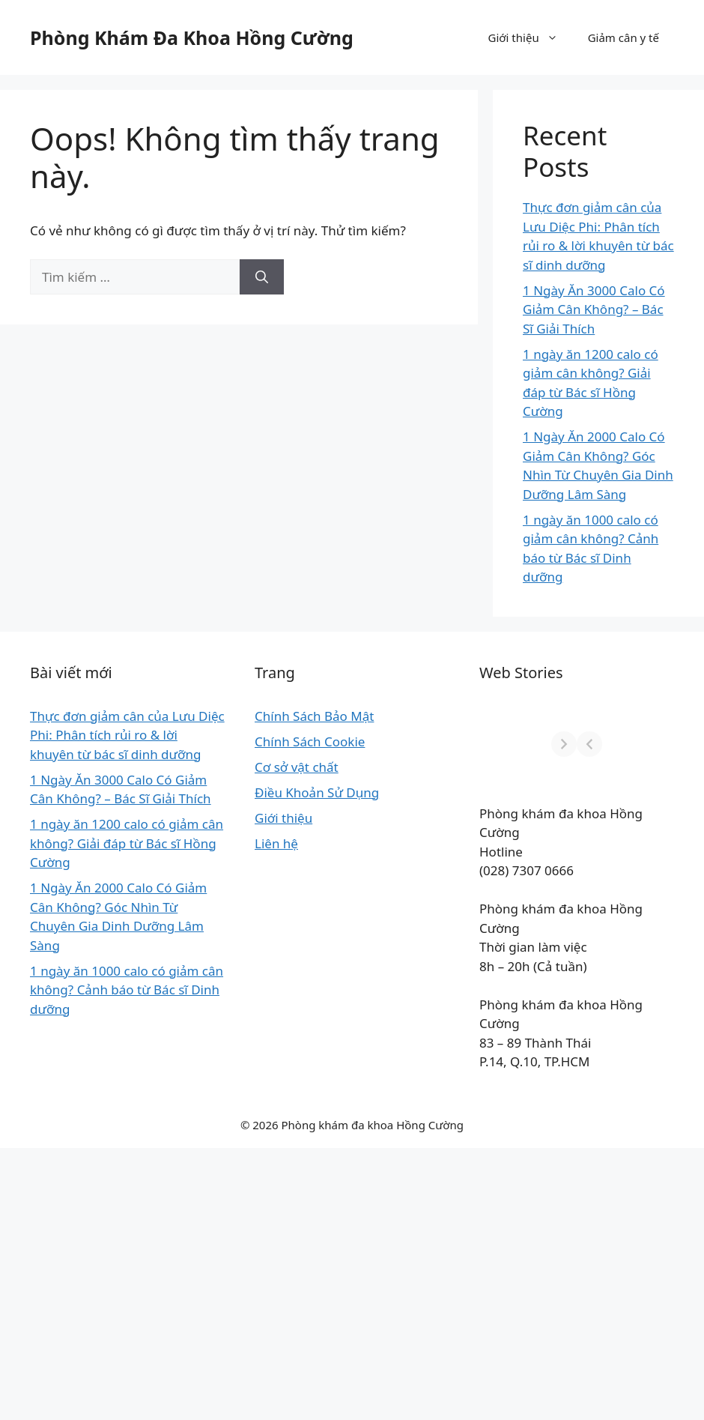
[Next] (661, 744)
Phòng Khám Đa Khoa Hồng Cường (191, 37)
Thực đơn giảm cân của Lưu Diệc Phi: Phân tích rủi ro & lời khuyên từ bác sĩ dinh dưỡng (72, 773)
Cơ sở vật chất (188, 805)
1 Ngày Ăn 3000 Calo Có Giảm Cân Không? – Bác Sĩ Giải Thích (594, 309)
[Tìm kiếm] (262, 277)
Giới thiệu (530, 37)
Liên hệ (167, 900)
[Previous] (275, 744)
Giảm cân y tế (623, 37)
